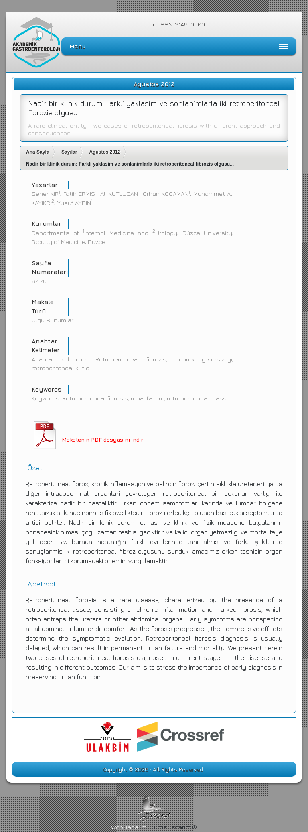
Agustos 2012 (104, 152)
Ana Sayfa (37, 152)
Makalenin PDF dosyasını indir (102, 439)
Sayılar (69, 152)
